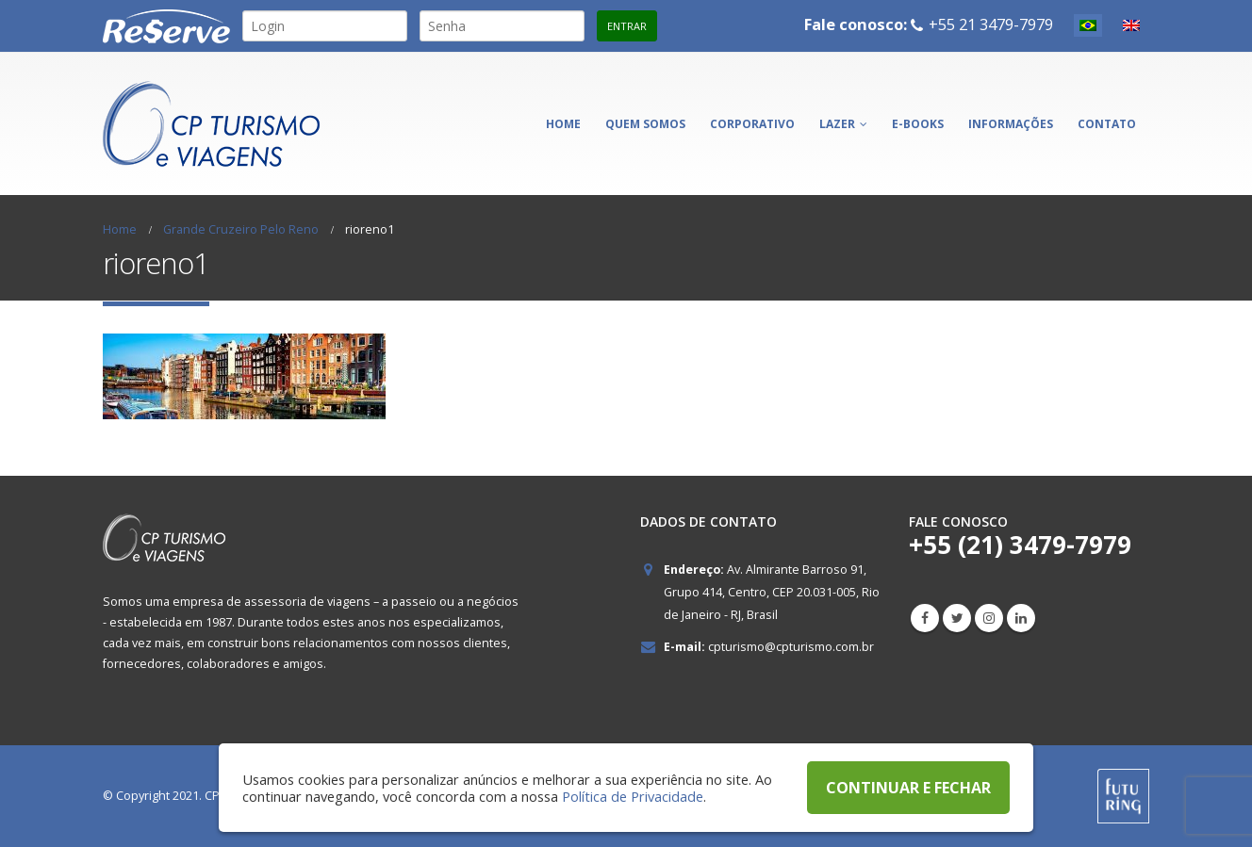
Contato (1107, 124)
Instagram (989, 618)
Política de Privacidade (632, 796)
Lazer (837, 124)
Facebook (925, 618)
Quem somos (645, 124)
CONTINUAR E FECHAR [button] (908, 787)
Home (563, 124)
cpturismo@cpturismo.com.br (791, 647)
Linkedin (1021, 618)
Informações (1010, 124)
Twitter (957, 618)
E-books (918, 124)
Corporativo (752, 124)
